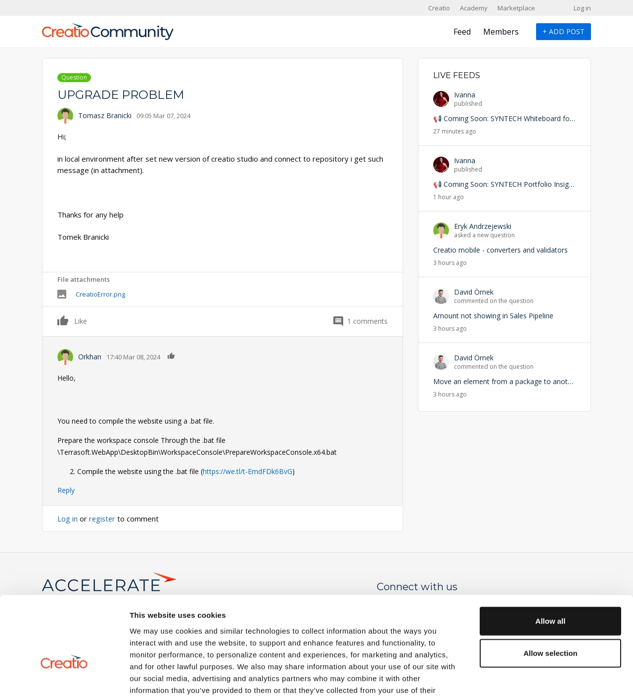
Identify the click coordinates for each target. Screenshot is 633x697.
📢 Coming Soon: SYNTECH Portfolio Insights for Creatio (524, 184)
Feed (462, 31)
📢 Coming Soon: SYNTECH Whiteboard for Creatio (515, 118)
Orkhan (89, 356)
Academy (474, 7)
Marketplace (516, 7)
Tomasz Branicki (105, 115)
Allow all (551, 556)
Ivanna (464, 94)
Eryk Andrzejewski (482, 226)
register (103, 518)
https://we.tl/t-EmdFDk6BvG (247, 471)
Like (63, 320)
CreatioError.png (100, 294)
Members (501, 31)
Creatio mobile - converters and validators (500, 250)
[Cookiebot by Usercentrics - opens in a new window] (64, 677)
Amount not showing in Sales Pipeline (493, 315)
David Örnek (474, 292)
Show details (519, 677)
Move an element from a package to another (505, 381)
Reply (66, 490)
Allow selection (550, 589)
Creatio (439, 7)
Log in (582, 7)
